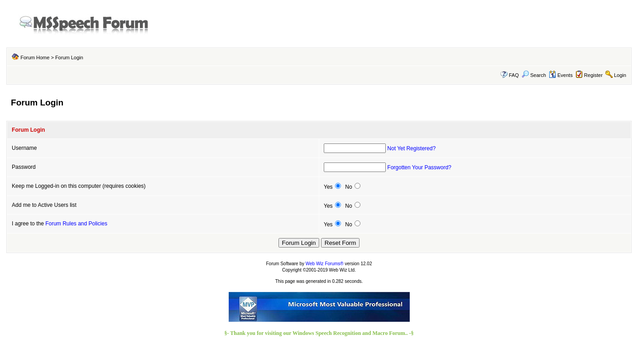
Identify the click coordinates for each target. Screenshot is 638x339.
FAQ (514, 75)
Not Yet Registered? (411, 148)
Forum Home (34, 57)
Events (561, 75)
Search (534, 75)
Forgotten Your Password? (419, 167)
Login (620, 75)
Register (593, 75)
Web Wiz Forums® (325, 263)
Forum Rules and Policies (76, 223)
